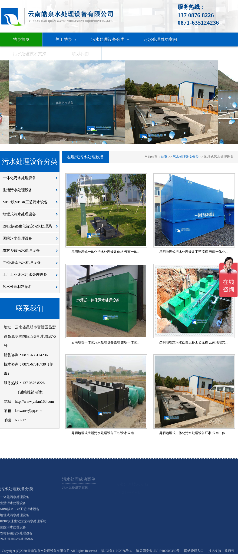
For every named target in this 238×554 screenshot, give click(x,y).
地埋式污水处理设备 (31, 216)
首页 (164, 156)
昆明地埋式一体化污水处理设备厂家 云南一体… (193, 433)
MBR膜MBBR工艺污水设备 (31, 204)
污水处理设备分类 (186, 156)
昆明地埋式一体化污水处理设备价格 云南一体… (106, 252)
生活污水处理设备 (31, 191)
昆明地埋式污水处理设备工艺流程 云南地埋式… (193, 342)
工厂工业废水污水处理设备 (31, 276)
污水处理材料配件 (31, 288)
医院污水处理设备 (31, 240)
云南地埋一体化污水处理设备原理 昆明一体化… (106, 342)
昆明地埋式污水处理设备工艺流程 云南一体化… (193, 252)
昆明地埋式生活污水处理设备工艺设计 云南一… (106, 433)
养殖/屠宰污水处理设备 (31, 264)
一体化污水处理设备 (31, 179)
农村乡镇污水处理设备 (31, 252)
